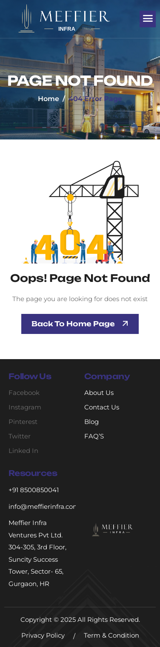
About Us (99, 393)
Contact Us (101, 407)
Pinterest (23, 422)
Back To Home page (73, 323)
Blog (91, 422)
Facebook (24, 393)
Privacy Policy (43, 635)
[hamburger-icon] (148, 19)
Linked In (23, 451)
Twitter (20, 436)
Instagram (25, 407)
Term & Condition (111, 635)
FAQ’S (94, 436)
